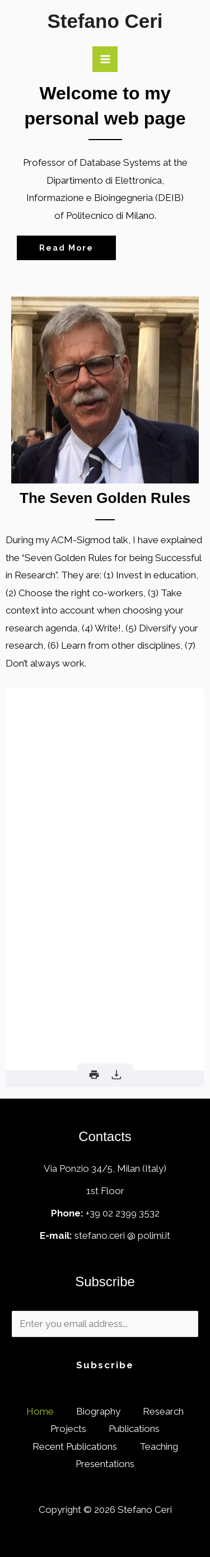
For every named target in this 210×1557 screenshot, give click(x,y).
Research (163, 1411)
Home (40, 1411)
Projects (68, 1428)
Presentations (105, 1463)
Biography (98, 1411)
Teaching (158, 1446)
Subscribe (105, 1365)
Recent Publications (74, 1446)
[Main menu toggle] (105, 59)
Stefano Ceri (104, 21)
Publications (134, 1428)
